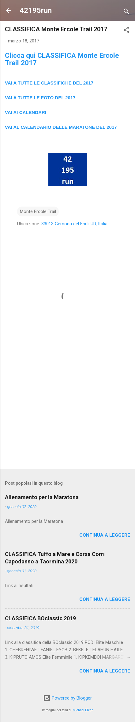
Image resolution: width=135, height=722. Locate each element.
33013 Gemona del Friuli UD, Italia (74, 224)
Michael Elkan (83, 710)
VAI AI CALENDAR (25, 112)
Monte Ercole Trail (38, 211)
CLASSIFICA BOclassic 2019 (40, 618)
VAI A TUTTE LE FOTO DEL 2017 (40, 97)
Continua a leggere (104, 535)
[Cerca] (126, 12)
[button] (126, 31)
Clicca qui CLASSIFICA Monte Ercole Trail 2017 (62, 59)
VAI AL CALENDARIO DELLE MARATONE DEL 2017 (61, 127)
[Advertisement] (67, 416)
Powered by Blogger (67, 698)
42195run (36, 10)
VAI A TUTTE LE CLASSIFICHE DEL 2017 (49, 82)
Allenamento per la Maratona (42, 497)
